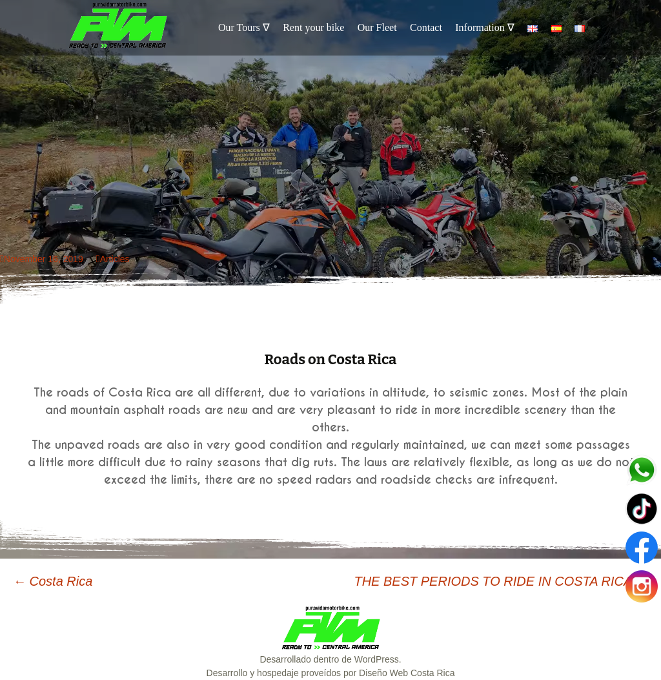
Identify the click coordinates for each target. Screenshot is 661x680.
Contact (426, 27)
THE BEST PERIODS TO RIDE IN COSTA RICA (501, 581)
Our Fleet (377, 27)
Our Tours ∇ (244, 27)
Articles (115, 259)
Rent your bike (313, 27)
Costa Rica (52, 581)
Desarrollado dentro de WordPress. (330, 659)
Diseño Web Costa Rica (406, 673)
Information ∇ (484, 27)
